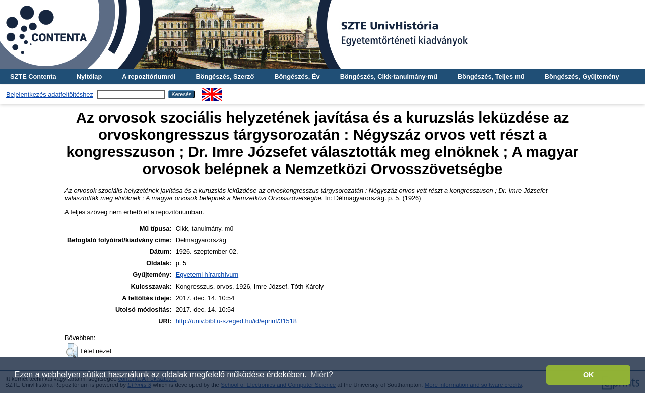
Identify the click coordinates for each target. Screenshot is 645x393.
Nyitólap (89, 76)
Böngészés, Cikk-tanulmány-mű (388, 76)
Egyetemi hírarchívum (207, 274)
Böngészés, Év (296, 76)
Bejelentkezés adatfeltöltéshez (49, 94)
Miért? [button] (321, 374)
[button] (72, 350)
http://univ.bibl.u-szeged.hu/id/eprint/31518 (236, 321)
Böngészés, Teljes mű (491, 76)
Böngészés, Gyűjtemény (582, 76)
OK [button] (588, 375)
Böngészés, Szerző (225, 76)
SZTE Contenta (33, 76)
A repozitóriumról (148, 76)
